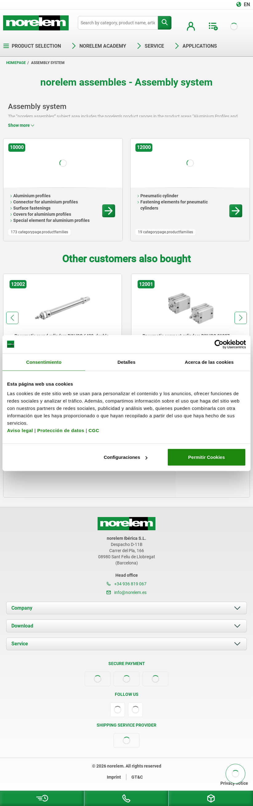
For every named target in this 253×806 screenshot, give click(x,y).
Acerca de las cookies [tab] (209, 361)
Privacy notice (234, 783)
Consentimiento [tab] (44, 361)
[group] (62, 330)
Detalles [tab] (126, 361)
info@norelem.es (126, 592)
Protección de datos (60, 430)
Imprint (114, 777)
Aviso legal (20, 430)
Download (22, 626)
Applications (195, 46)
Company (21, 608)
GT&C (137, 777)
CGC (93, 430)
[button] (12, 318)
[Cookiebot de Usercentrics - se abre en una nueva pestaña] (219, 344)
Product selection (32, 46)
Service (19, 644)
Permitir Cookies (206, 457)
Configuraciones (125, 457)
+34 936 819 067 (126, 583)
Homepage (16, 63)
